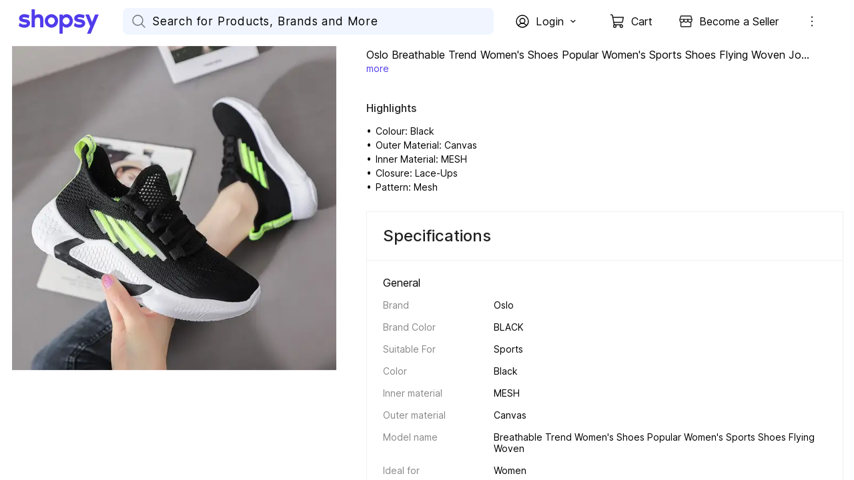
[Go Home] (71, 21)
